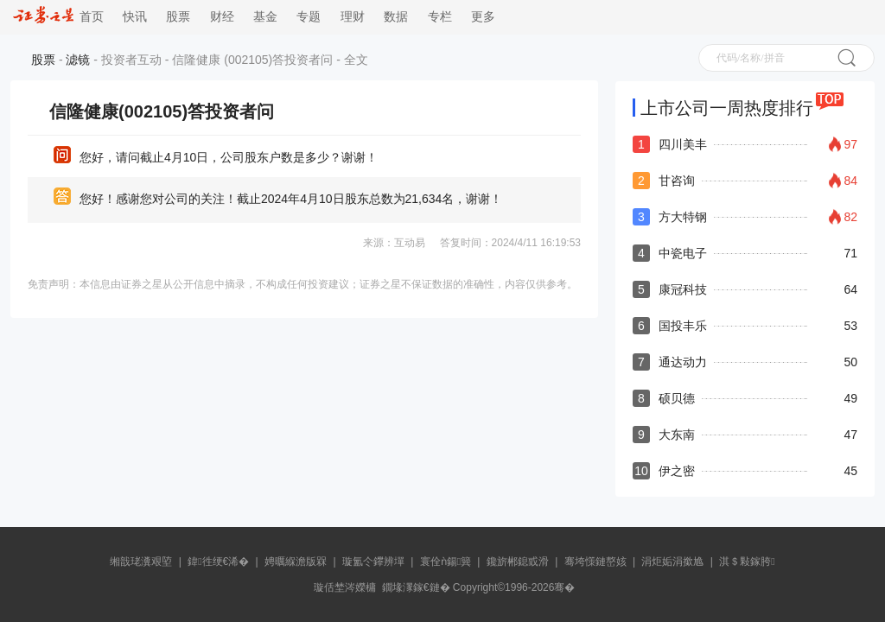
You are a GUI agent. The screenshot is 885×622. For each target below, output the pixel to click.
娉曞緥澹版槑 (295, 561)
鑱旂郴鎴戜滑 (518, 561)
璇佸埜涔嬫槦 (345, 587)
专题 (308, 16)
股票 (178, 16)
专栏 (440, 16)
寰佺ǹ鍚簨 (445, 561)
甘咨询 (677, 180)
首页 (58, 16)
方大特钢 (683, 217)
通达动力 (683, 362)
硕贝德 (677, 398)
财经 (222, 16)
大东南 (677, 434)
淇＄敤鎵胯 (746, 561)
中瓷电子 (683, 253)
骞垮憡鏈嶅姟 (595, 561)
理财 (353, 16)
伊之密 (677, 471)
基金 (265, 16)
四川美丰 (683, 144)
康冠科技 (683, 289)
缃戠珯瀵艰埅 (141, 561)
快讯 (135, 16)
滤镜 (78, 60)
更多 (483, 16)
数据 (396, 16)
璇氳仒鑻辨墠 (373, 561)
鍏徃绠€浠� (218, 561)
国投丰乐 (683, 326)
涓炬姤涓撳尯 (672, 561)
